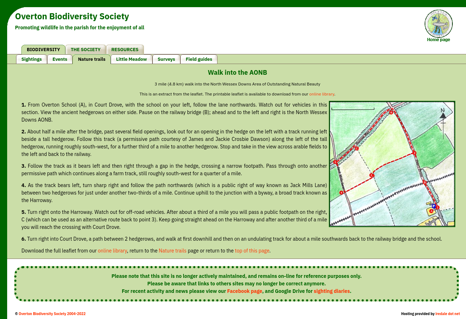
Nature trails (91, 59)
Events (59, 59)
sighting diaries (332, 291)
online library (321, 94)
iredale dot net (447, 313)
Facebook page (244, 291)
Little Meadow (131, 59)
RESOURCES (125, 49)
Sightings (31, 59)
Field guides (199, 59)
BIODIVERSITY (43, 49)
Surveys (166, 59)
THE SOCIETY (86, 49)
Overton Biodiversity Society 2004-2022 (52, 313)
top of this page (252, 250)
